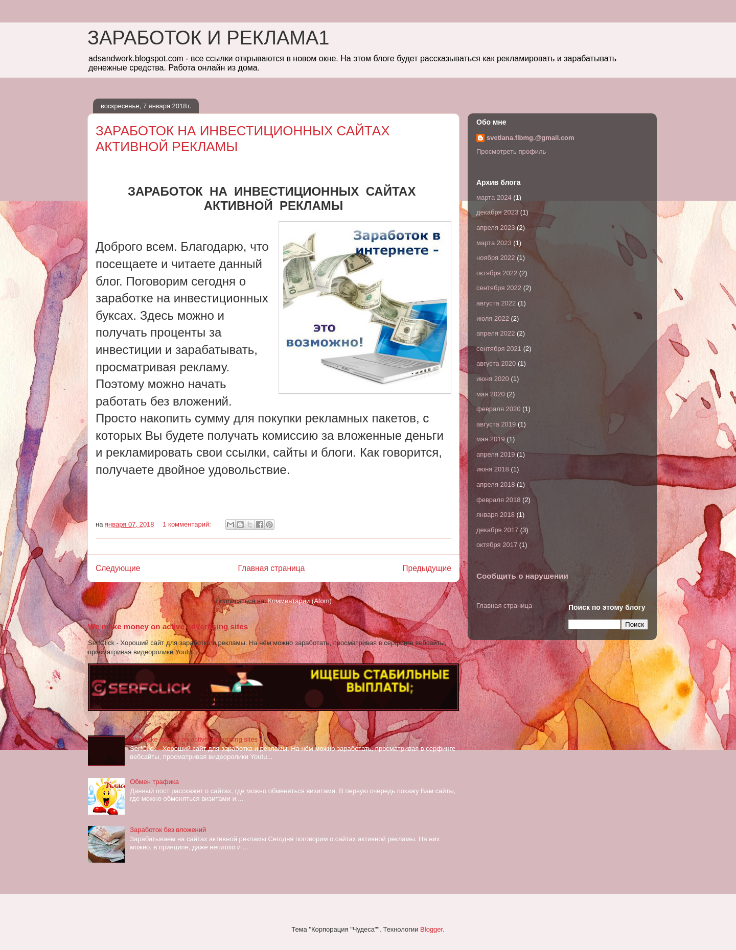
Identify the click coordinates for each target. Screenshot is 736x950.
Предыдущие (426, 568)
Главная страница (271, 568)
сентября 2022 (498, 288)
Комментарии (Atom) (300, 601)
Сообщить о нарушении (522, 576)
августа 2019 (496, 424)
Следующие (118, 568)
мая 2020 (490, 394)
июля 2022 (492, 318)
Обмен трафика (154, 782)
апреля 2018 (495, 484)
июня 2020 (492, 379)
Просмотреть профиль (511, 151)
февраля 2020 (498, 409)
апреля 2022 (495, 333)
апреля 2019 (495, 454)
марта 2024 (494, 197)
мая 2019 (490, 439)
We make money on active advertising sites (168, 626)
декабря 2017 (497, 530)
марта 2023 (494, 243)
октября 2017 (496, 545)
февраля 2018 (498, 500)
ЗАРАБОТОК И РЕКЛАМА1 (208, 38)
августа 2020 (496, 363)
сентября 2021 (498, 348)
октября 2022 (496, 273)
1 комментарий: (188, 524)
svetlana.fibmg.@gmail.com (530, 137)
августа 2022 (496, 303)
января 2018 (495, 514)
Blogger (431, 929)
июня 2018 (492, 469)
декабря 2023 (497, 212)
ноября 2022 (495, 258)
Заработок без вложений (168, 830)
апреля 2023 (495, 227)
